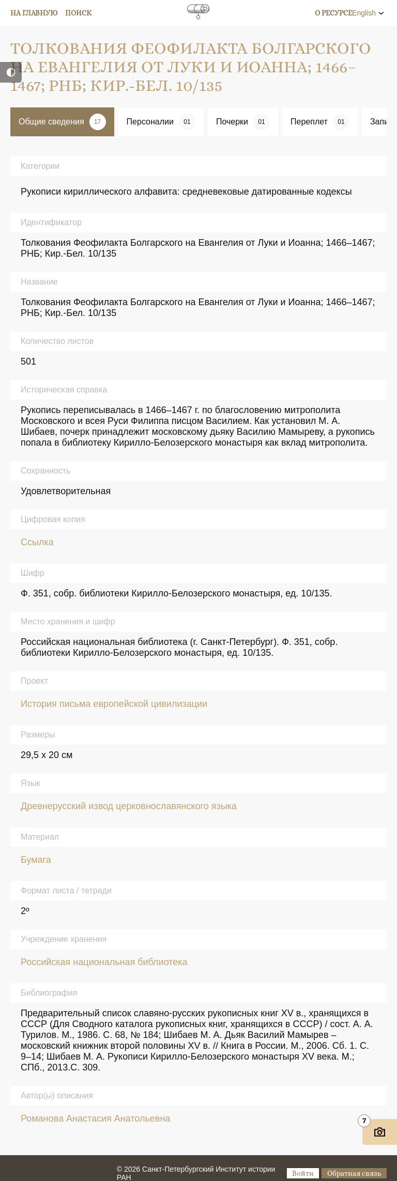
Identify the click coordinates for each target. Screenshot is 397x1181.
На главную (34, 13)
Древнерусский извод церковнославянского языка (129, 806)
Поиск (78, 13)
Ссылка (37, 542)
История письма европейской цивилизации (114, 704)
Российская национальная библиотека (104, 962)
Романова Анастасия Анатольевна (95, 1118)
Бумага (36, 860)
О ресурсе (333, 13)
